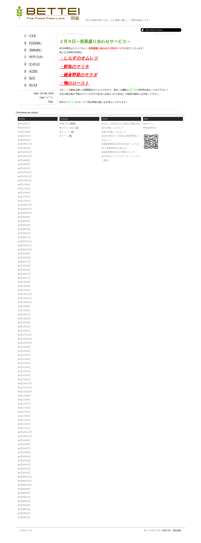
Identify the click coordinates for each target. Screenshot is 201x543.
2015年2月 (25, 274)
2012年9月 (25, 347)
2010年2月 (25, 468)
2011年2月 (25, 424)
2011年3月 (25, 420)
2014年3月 (25, 290)
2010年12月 (26, 432)
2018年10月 (26, 156)
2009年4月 (25, 509)
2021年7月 (25, 127)
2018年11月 (26, 152)
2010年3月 (25, 464)
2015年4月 (25, 265)
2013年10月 (26, 302)
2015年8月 (25, 257)
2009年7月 (25, 497)
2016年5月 (25, 221)
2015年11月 (26, 245)
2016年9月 (25, 217)
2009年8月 (25, 493)
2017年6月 (25, 188)
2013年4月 (25, 322)
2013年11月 (26, 298)
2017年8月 (25, 184)
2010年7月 (25, 448)
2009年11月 (26, 481)
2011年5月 (25, 411)
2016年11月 (26, 209)
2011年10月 (26, 391)
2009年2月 (25, 517)
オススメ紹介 (68, 127)
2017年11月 (26, 176)
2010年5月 (25, 456)
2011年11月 (26, 387)
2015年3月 (25, 270)
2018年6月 (25, 160)
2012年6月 (25, 359)
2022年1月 (25, 123)
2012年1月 (25, 379)
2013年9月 (25, 306)
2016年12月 (26, 205)
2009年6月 (25, 501)
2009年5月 (25, 505)
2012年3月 (25, 371)
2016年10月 (26, 213)
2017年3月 (25, 196)
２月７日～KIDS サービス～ (74, 34)
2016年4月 (25, 225)
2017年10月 (26, 180)
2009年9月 (25, 489)
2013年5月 (25, 318)
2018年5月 (25, 164)
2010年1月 (25, 472)
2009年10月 (26, 485)
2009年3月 (25, 513)
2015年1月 (25, 278)
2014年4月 (25, 286)
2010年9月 (25, 440)
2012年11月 (26, 339)
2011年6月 (25, 408)
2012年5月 (25, 363)
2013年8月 (25, 310)
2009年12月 (26, 477)
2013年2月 (25, 326)
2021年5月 (25, 132)
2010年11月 (26, 436)
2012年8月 (25, 351)
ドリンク (66, 132)
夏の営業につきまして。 (115, 132)
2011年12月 (26, 383)
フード (65, 136)
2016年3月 (25, 229)
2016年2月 (25, 233)
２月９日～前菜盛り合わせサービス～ (95, 41)
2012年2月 (25, 375)
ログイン (149, 123)
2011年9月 (25, 395)
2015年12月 (26, 241)
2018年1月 (25, 168)
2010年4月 (25, 460)
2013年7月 (25, 314)
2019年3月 (25, 148)
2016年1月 (25, 237)
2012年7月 (25, 355)
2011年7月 (25, 403)
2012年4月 (25, 367)
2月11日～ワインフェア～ (166, 34)
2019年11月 (26, 144)
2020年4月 (25, 140)
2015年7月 (25, 262)
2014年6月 (25, 282)
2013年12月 (26, 294)
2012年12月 (26, 334)
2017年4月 (25, 192)
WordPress (150, 127)
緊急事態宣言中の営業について (119, 152)
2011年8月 (25, 399)
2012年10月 (26, 343)
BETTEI (49, 97)
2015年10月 (26, 249)
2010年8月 (25, 444)
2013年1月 (25, 330)
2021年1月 (25, 136)
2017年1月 (25, 201)
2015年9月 (25, 253)
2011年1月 (25, 428)
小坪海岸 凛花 (153, 530)
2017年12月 (26, 172)
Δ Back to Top (26, 530)
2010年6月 (25, 452)
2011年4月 (25, 416)
